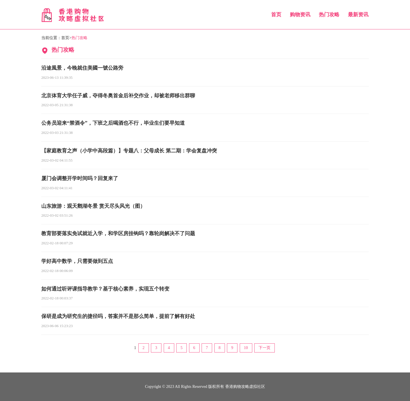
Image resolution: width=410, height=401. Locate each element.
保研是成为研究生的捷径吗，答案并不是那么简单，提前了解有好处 (118, 316)
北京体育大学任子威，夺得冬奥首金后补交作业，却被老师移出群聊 (118, 95)
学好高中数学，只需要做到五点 (77, 261)
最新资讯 (358, 14)
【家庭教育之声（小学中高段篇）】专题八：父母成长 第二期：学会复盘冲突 (129, 151)
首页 (276, 14)
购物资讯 (300, 14)
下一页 (264, 348)
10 (246, 348)
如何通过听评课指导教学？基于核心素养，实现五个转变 (105, 289)
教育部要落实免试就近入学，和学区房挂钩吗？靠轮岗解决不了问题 (118, 233)
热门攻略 (329, 14)
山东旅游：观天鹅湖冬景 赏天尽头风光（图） (93, 206)
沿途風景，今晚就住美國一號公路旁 (82, 68)
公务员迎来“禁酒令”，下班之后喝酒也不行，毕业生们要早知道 (113, 123)
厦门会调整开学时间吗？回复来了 (79, 178)
